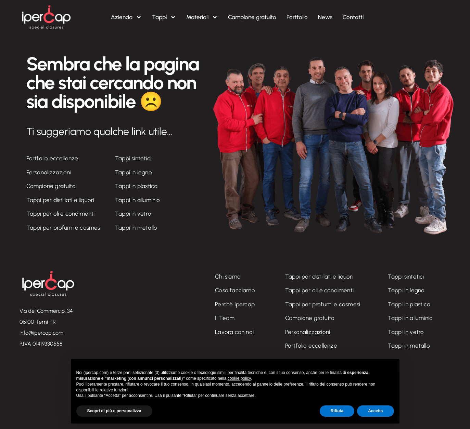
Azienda (126, 17)
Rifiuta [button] (337, 410)
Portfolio (297, 17)
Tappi (164, 17)
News (325, 17)
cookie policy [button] (239, 378)
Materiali (202, 17)
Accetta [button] (375, 410)
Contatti (353, 17)
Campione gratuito (252, 17)
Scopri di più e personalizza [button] (114, 410)
